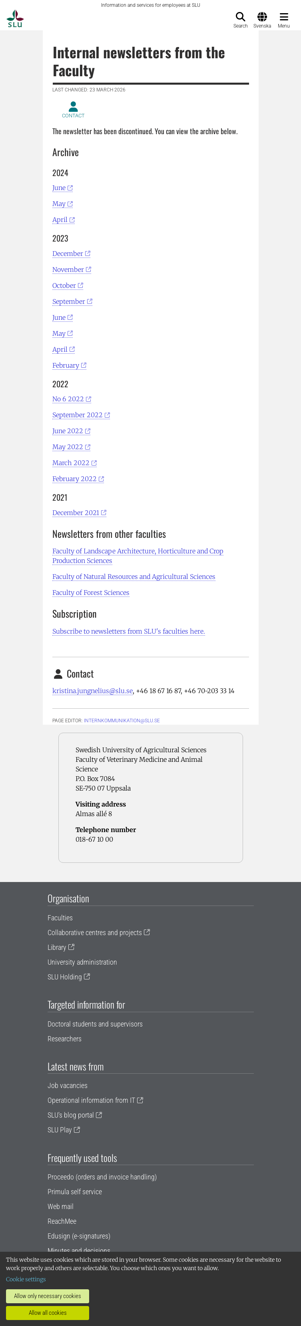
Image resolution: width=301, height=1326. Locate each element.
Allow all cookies (48, 1312)
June (59, 188)
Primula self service (75, 1191)
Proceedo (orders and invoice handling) (102, 1177)
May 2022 (67, 447)
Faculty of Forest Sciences (91, 593)
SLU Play (60, 1130)
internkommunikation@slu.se (122, 720)
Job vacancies (68, 1085)
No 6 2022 (68, 399)
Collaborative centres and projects (95, 932)
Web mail (61, 1206)
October (64, 285)
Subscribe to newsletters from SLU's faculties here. (128, 631)
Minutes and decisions (79, 1251)
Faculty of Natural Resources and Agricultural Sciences (133, 577)
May (59, 204)
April (60, 220)
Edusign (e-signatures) (79, 1236)
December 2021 (75, 513)
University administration (82, 962)
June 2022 (67, 431)
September (68, 301)
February (65, 365)
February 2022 (74, 479)
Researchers (65, 1039)
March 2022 (71, 463)
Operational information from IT (91, 1100)
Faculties (60, 918)
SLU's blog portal (71, 1115)
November (68, 270)
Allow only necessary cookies (47, 1296)
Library (57, 947)
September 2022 (77, 415)
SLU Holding (65, 977)
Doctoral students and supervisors (95, 1024)
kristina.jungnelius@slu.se (92, 691)
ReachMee (62, 1221)
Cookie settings (26, 1279)
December (67, 254)
